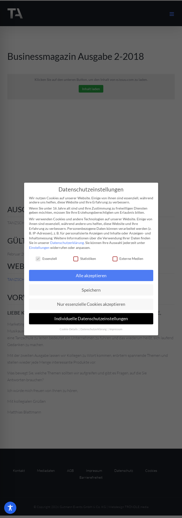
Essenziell (46, 258)
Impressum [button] (115, 329)
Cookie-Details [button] (69, 329)
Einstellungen (39, 247)
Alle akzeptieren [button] (91, 275)
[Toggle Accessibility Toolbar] (10, 507)
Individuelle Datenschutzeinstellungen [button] (91, 318)
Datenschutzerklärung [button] (93, 329)
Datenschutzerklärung (67, 243)
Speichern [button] (91, 290)
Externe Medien (128, 258)
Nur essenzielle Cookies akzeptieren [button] (91, 304)
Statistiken (84, 258)
